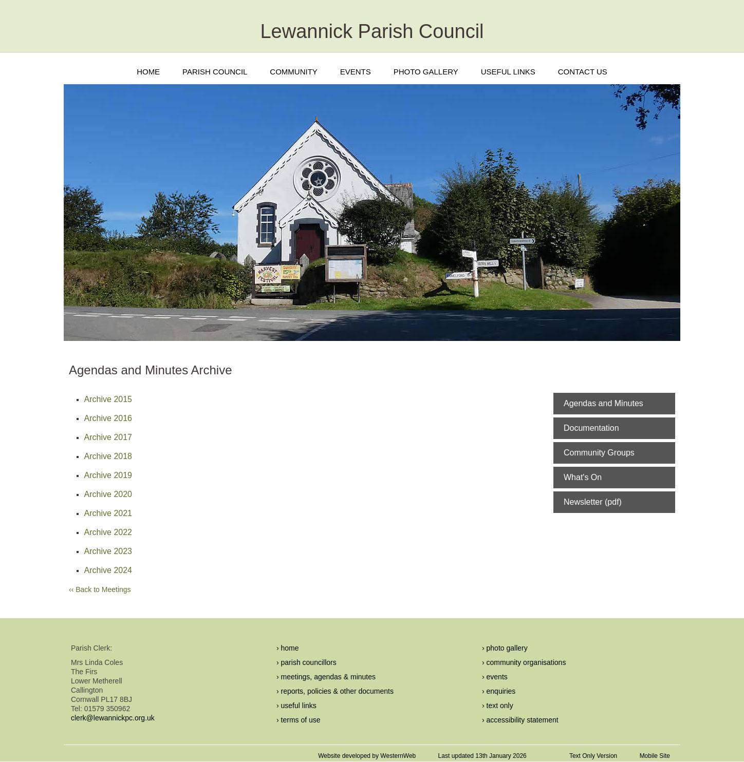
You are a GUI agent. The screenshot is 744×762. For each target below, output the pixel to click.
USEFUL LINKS (508, 71)
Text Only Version (593, 755)
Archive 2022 (108, 532)
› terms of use (298, 720)
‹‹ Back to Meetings (100, 589)
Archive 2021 (108, 513)
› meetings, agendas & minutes (326, 677)
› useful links (296, 705)
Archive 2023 (108, 551)
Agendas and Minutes (603, 403)
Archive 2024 (108, 570)
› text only (497, 705)
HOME (148, 71)
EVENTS (355, 71)
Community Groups (599, 452)
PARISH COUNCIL (214, 71)
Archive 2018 (108, 456)
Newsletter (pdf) (593, 502)
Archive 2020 (108, 494)
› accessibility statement (520, 720)
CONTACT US (582, 71)
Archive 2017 (108, 437)
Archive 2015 (108, 399)
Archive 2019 (108, 475)
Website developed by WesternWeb (367, 755)
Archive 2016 (108, 418)
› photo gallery (505, 648)
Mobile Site (655, 755)
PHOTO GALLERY (426, 71)
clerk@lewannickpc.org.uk (113, 718)
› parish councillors (306, 662)
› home (287, 648)
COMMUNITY (294, 71)
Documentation (591, 428)
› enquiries (498, 691)
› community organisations (524, 662)
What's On (583, 477)
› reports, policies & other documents (335, 691)
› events (495, 677)
